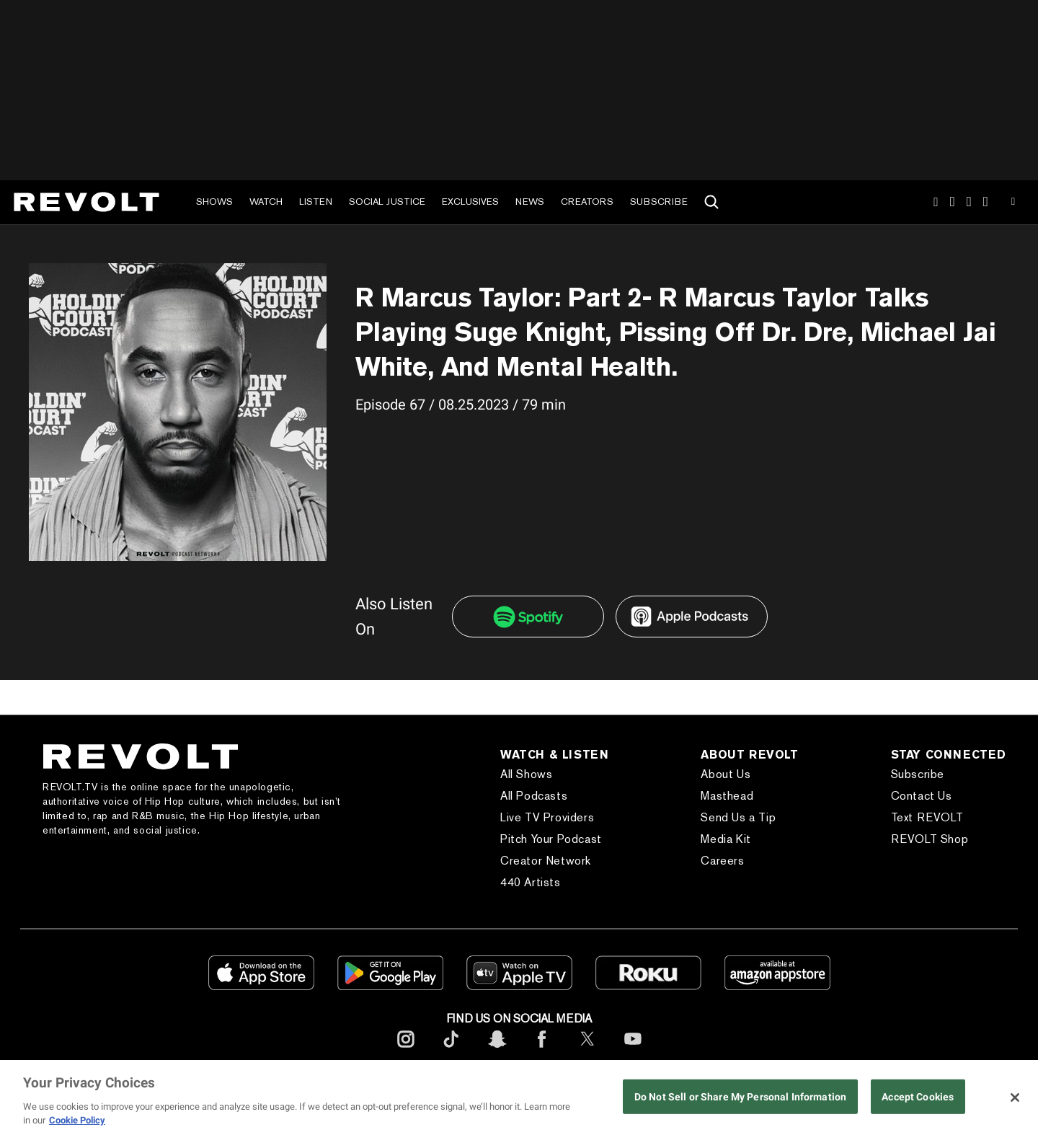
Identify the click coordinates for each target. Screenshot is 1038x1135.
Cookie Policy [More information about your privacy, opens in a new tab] (77, 1120)
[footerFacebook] (542, 1050)
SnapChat (969, 202)
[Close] (1015, 1097)
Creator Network (545, 860)
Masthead (727, 795)
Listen (315, 201)
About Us (725, 774)
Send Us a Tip (738, 817)
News (529, 201)
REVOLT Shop (930, 839)
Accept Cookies (918, 1097)
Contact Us (921, 795)
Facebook (985, 202)
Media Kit (725, 839)
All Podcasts (533, 795)
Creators (587, 201)
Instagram (935, 202)
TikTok (952, 202)
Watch (266, 201)
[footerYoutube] (633, 1050)
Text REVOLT (927, 817)
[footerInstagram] (406, 1050)
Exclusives (470, 201)
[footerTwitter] (587, 1050)
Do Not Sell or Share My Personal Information (740, 1097)
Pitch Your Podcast (551, 839)
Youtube (1013, 203)
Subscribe (659, 201)
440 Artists (530, 882)
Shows (214, 201)
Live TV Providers (547, 817)
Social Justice (387, 201)
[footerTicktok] (451, 1050)
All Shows (526, 774)
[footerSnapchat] (496, 1050)
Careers (722, 860)
